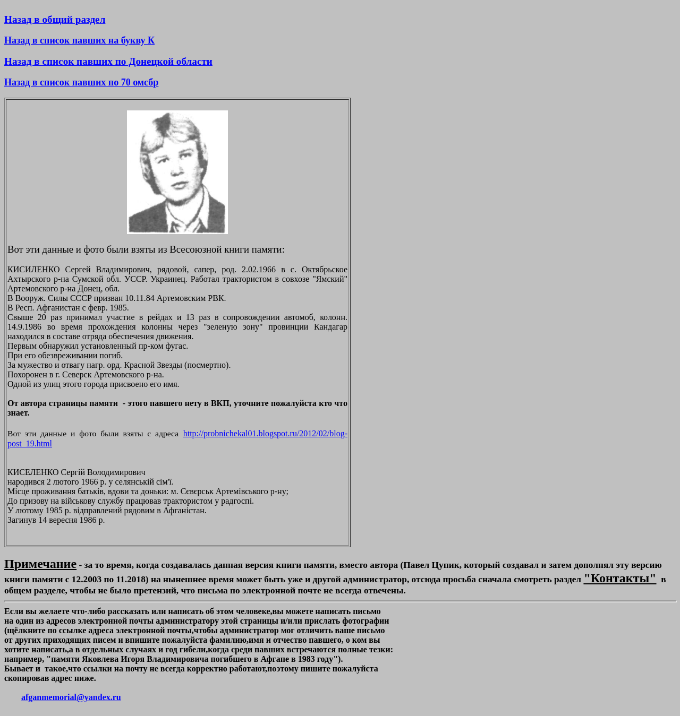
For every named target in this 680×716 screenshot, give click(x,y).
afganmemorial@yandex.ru (71, 697)
